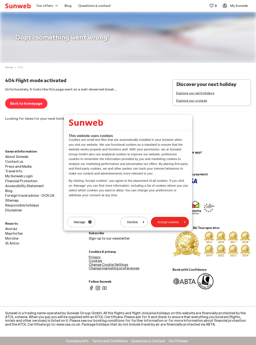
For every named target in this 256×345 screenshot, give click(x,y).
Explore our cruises (191, 101)
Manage (83, 222)
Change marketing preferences (114, 268)
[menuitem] (18, 5)
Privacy (95, 257)
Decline (135, 222)
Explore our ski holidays (195, 93)
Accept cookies (171, 222)
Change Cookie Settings (108, 264)
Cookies (95, 261)
